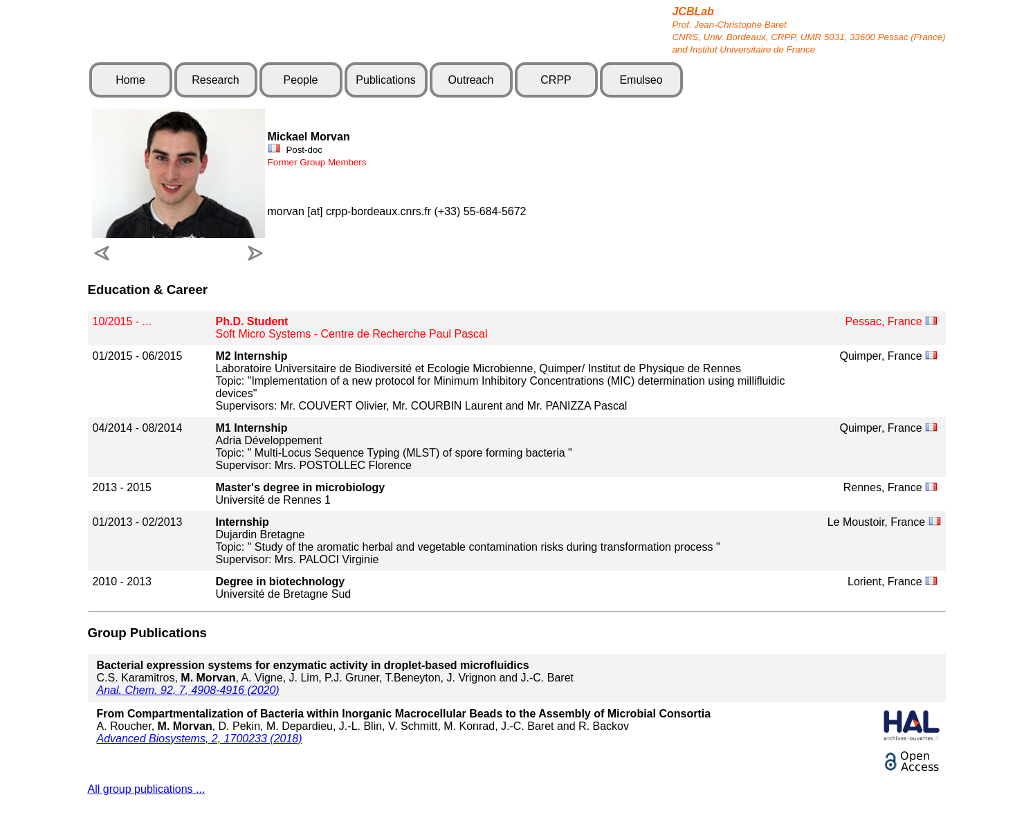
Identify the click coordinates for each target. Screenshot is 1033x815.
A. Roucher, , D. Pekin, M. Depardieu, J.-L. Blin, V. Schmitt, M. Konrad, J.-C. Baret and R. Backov (404, 720)
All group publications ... (146, 789)
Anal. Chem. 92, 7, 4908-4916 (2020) (188, 690)
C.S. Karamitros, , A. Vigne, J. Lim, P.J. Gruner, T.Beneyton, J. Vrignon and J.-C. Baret (335, 671)
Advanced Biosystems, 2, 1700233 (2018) (199, 738)
